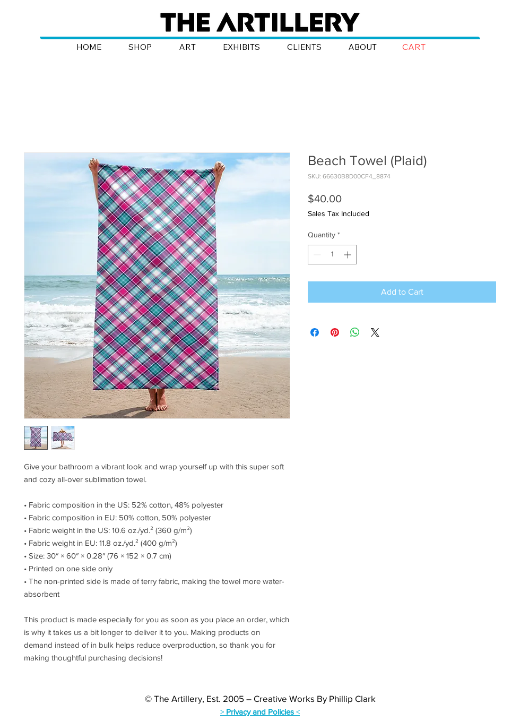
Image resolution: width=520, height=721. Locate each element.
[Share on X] (375, 332)
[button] (421, 47)
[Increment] (348, 254)
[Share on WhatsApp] (355, 332)
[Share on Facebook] (314, 332)
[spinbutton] (332, 254)
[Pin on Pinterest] (334, 332)
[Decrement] (316, 254)
